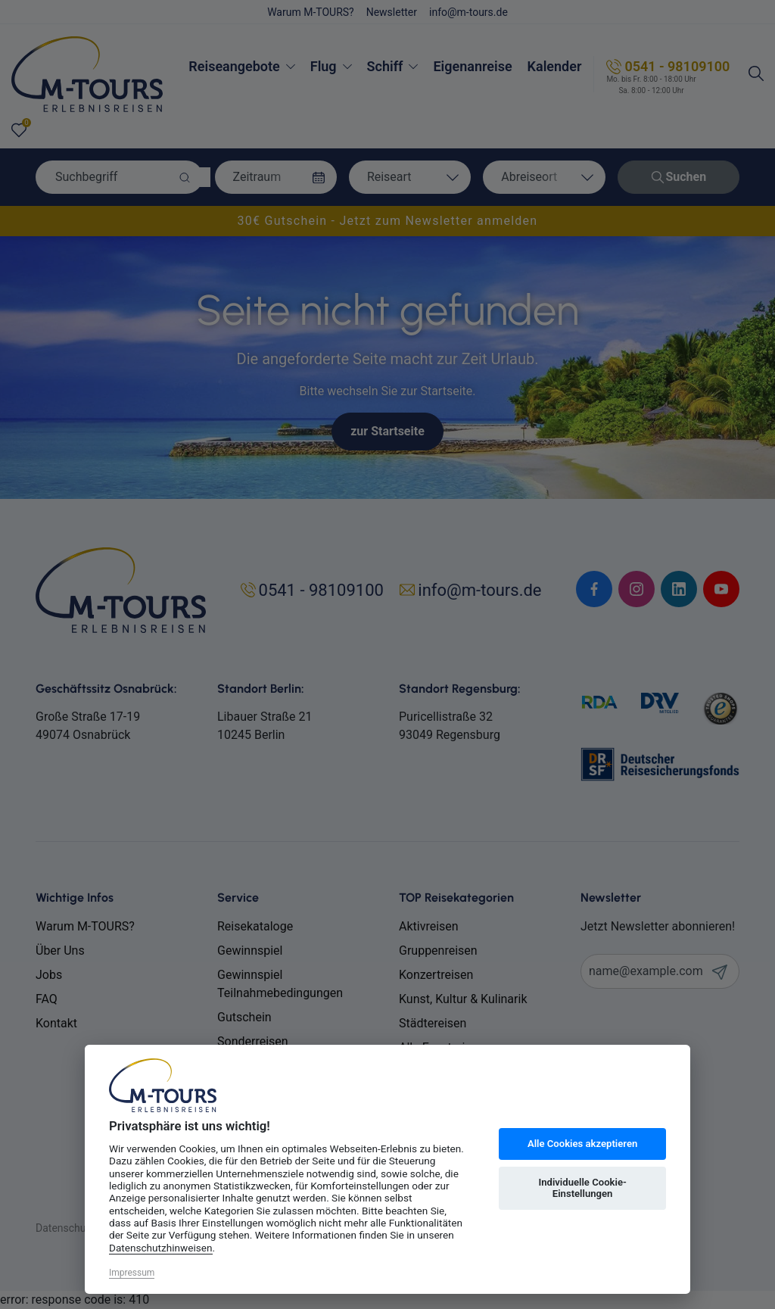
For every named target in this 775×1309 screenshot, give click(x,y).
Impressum (131, 1272)
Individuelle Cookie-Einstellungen (582, 1188)
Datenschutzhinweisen (161, 1248)
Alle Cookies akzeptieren (582, 1143)
